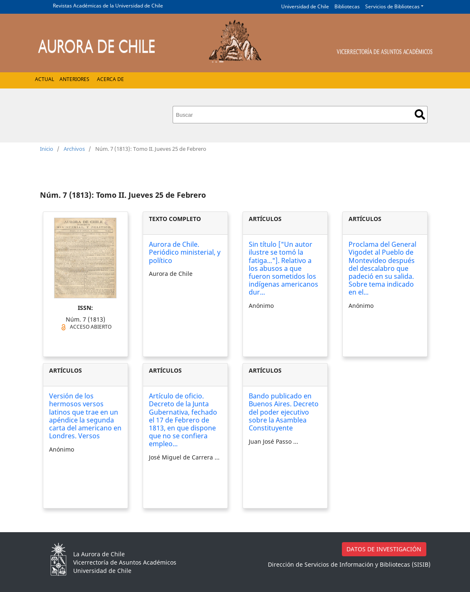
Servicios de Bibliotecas (392, 6)
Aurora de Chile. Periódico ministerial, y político (184, 252)
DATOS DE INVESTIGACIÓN (383, 549)
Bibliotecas (347, 6)
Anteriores (74, 79)
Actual (44, 79)
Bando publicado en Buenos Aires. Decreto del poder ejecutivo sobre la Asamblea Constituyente (284, 411)
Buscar (420, 114)
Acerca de (110, 79)
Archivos (74, 148)
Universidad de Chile (305, 6)
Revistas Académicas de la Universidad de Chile (108, 5)
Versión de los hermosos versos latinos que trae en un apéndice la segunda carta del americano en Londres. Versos (85, 415)
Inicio (46, 148)
